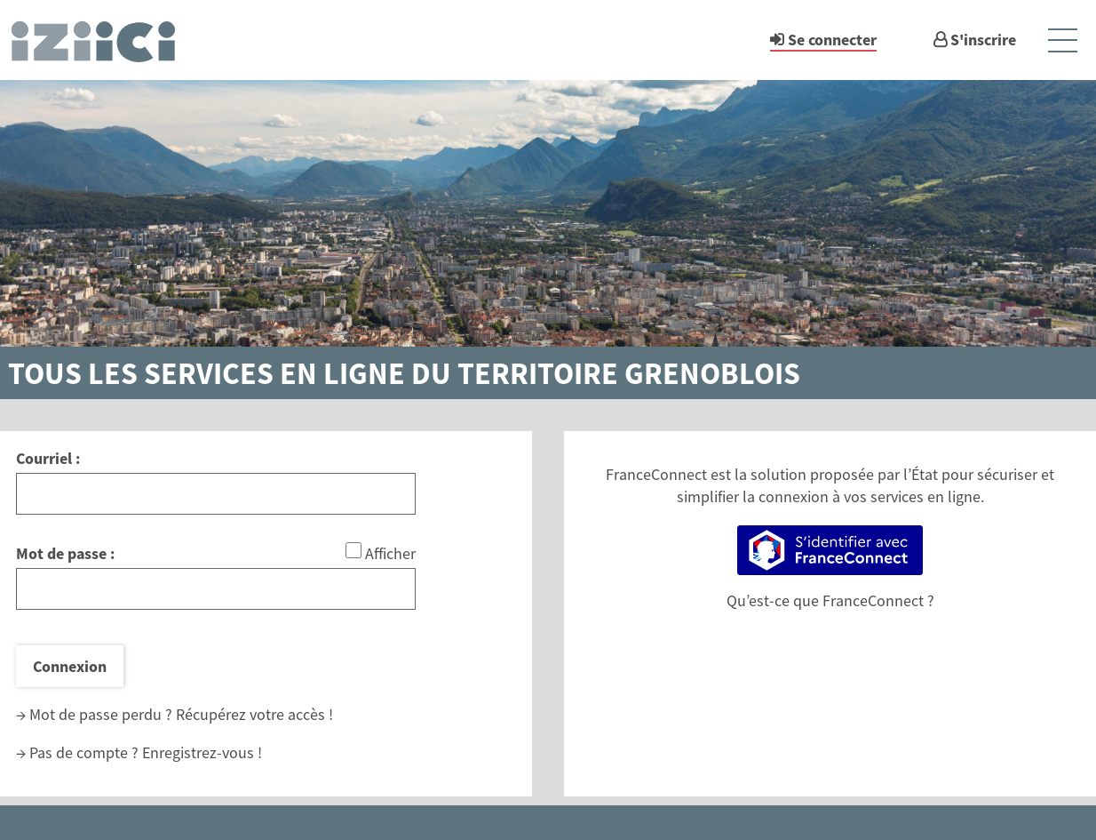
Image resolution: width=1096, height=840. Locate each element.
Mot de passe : (65, 553)
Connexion (70, 666)
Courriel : (48, 458)
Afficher (390, 553)
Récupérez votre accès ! (254, 714)
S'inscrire (983, 39)
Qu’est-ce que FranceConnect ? (830, 600)
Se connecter (832, 39)
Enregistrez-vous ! (202, 752)
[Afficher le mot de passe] (353, 550)
